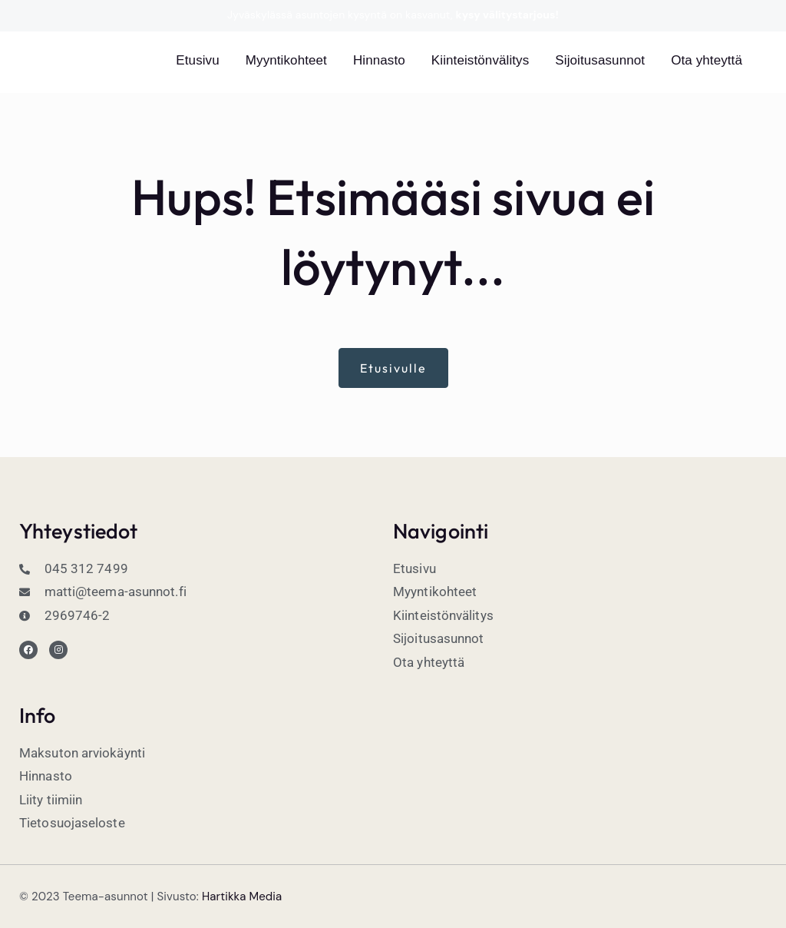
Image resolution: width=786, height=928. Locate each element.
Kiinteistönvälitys (480, 60)
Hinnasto (379, 60)
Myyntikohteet (286, 60)
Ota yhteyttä (706, 60)
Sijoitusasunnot (600, 60)
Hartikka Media (242, 896)
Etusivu (197, 60)
